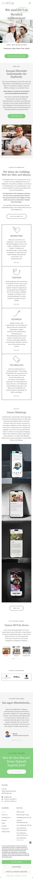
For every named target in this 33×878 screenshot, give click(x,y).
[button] (30, 842)
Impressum (24, 875)
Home (4, 812)
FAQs (3, 823)
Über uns (4, 815)
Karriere (4, 820)
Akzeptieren (16, 862)
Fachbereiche (6, 817)
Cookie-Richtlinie (10, 875)
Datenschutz (18, 875)
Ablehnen (16, 867)
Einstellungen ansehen (16, 872)
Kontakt (4, 826)
